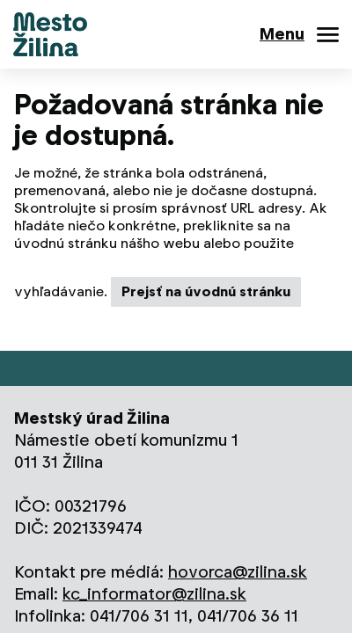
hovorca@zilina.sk (237, 572)
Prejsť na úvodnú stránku (205, 291)
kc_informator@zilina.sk (154, 594)
